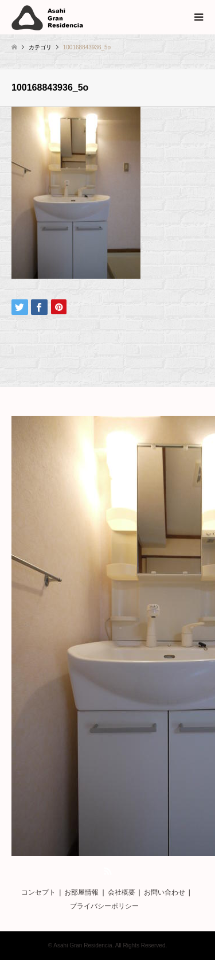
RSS (108, 871)
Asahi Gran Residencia (82, 945)
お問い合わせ (164, 892)
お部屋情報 (81, 892)
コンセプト (38, 892)
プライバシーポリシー (104, 906)
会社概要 (121, 892)
